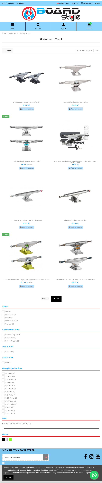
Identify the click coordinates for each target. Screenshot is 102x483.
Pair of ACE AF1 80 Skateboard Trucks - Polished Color (26, 220)
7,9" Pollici (10, 376)
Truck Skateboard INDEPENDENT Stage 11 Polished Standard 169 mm (75, 279)
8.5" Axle (9, 352)
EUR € (75, 3)
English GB (63, 3)
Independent (11, 321)
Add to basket (27, 109)
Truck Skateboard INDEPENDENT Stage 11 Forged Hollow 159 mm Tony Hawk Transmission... (26, 280)
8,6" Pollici (10, 389)
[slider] (3, 428)
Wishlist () (87, 3)
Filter (7, 50)
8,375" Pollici (11, 404)
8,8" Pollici (10, 395)
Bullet (8, 318)
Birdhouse (10, 315)
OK (56, 299)
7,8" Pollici (10, 373)
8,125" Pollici (11, 401)
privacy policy (39, 468)
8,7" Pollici (10, 392)
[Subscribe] (45, 457)
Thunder (9, 324)
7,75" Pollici (10, 379)
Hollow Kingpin (12, 341)
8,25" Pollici (11, 398)
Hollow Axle (10, 338)
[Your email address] (23, 457)
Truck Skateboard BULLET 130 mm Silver (75, 102)
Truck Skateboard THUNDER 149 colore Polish (26, 161)
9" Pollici (9, 407)
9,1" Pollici (10, 410)
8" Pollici (10, 383)
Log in (97, 3)
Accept (8, 477)
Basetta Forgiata (12, 335)
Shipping (20, 3)
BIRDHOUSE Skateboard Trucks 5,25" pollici (26, 102)
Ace (8, 312)
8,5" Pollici (10, 386)
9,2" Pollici (10, 413)
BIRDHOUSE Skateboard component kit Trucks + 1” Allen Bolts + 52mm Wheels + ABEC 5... (75, 162)
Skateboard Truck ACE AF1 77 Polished (75, 220)
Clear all (44, 299)
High (8, 362)
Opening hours (8, 3)
